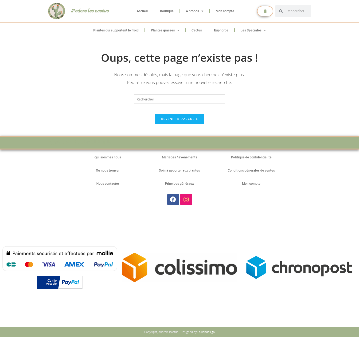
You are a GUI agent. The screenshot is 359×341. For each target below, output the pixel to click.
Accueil (142, 11)
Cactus (196, 30)
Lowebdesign (206, 336)
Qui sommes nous (107, 161)
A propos (194, 11)
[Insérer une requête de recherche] (179, 99)
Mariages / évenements (179, 161)
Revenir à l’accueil (179, 123)
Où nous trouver (108, 174)
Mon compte (225, 11)
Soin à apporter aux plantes (179, 174)
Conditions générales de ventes (251, 174)
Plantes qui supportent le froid (116, 30)
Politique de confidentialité (251, 161)
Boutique (167, 11)
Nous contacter (107, 187)
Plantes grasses (165, 30)
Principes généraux (179, 187)
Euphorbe (221, 30)
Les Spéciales (253, 30)
